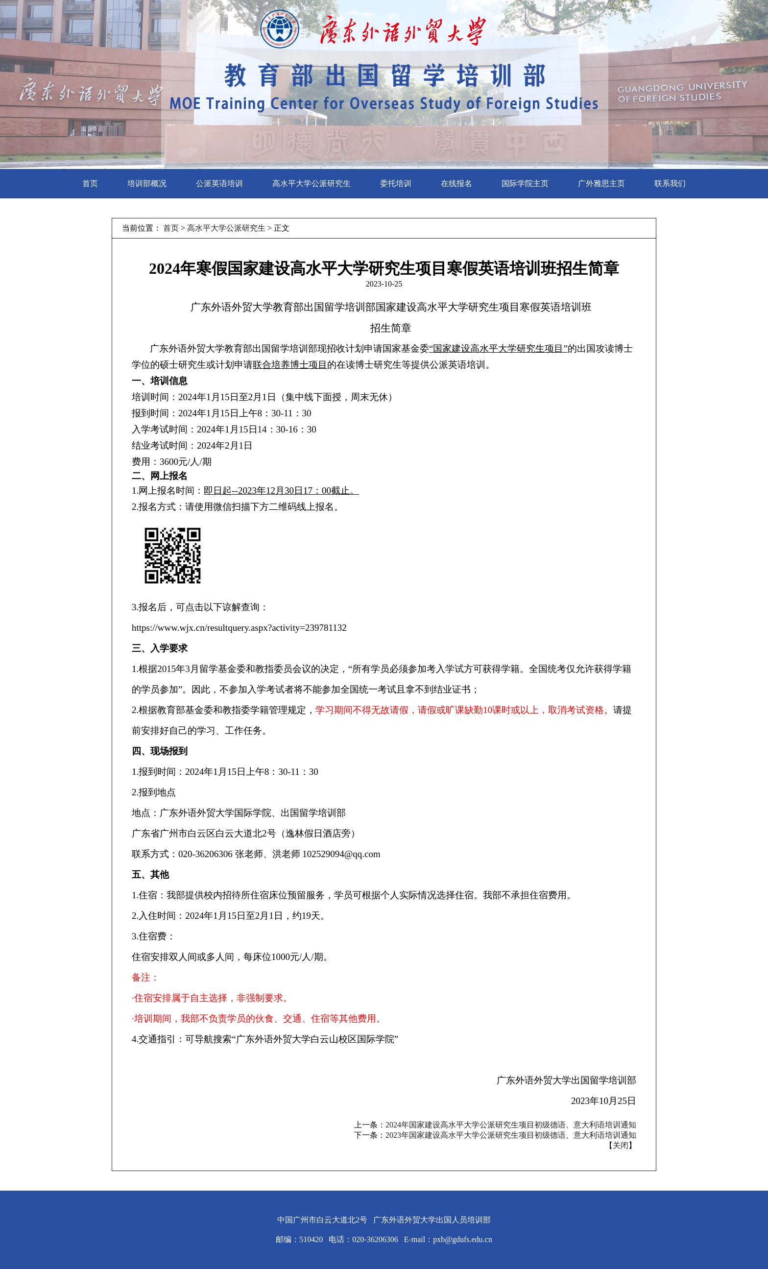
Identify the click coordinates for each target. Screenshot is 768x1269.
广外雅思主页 (601, 183)
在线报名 (456, 183)
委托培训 (395, 183)
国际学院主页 (525, 183)
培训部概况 (147, 183)
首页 (90, 183)
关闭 (620, 1145)
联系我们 (670, 183)
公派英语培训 (219, 183)
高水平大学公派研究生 (311, 183)
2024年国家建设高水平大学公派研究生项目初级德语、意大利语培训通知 (510, 1125)
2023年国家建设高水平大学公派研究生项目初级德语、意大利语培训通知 (510, 1135)
